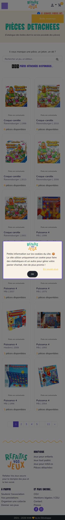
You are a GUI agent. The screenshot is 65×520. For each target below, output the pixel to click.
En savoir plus (50, 269)
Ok (32, 274)
